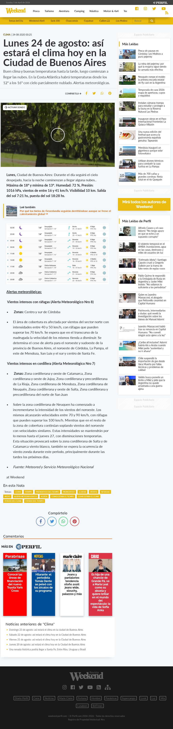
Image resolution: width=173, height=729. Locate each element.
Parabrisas (111, 698)
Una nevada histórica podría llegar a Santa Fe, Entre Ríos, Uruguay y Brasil (47, 649)
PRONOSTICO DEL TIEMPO (47, 492)
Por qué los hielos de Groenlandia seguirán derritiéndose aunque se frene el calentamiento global (65, 212)
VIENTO (93, 492)
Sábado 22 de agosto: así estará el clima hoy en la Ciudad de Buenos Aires (47, 634)
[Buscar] (140, 20)
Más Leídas (130, 44)
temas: (7, 491)
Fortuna (82, 698)
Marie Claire (66, 698)
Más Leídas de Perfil (136, 221)
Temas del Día (16, 20)
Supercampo (128, 698)
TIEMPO (28, 492)
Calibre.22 (104, 20)
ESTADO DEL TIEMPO (35, 501)
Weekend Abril (36, 20)
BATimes (98, 705)
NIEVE (7, 496)
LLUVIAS (82, 492)
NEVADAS (105, 492)
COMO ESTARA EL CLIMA (88, 496)
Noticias (49, 698)
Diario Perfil (21, 698)
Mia (163, 698)
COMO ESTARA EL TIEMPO (63, 496)
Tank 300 (55, 20)
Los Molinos (122, 20)
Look (143, 698)
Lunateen (82, 705)
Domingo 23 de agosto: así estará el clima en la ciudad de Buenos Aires (46, 629)
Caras (36, 698)
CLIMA (18, 492)
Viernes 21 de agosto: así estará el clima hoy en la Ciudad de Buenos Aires (47, 639)
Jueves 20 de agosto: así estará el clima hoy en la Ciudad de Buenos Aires (47, 644)
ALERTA (44, 496)
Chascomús (72, 20)
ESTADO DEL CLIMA (13, 501)
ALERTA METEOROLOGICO (25, 496)
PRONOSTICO (69, 492)
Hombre (95, 698)
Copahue (88, 20)
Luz (153, 698)
